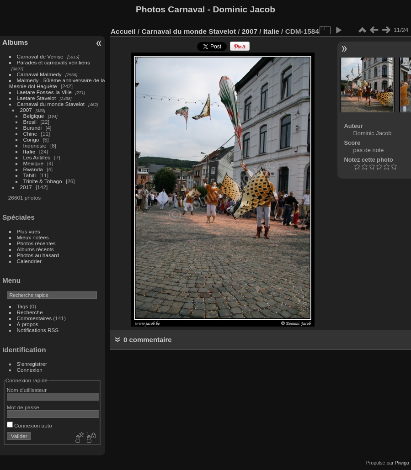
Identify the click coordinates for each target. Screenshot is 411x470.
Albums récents (35, 249)
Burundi (32, 128)
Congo (31, 140)
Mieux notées (33, 237)
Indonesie (35, 145)
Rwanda (33, 169)
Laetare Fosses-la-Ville (44, 92)
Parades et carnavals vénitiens (53, 62)
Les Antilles (37, 157)
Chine (30, 134)
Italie (29, 151)
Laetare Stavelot (36, 98)
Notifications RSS (38, 330)
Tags (22, 306)
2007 (26, 110)
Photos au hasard (38, 255)
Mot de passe (23, 407)
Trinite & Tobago (42, 181)
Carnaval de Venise (40, 56)
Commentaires (34, 318)
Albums (15, 42)
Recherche (30, 312)
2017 (26, 187)
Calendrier (29, 261)
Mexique (33, 163)
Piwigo (402, 462)
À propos (27, 324)
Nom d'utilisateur (27, 390)
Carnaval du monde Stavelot (51, 104)
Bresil (30, 122)
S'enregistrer (32, 364)
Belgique (33, 116)
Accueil (123, 31)
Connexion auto (29, 425)
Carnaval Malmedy (39, 74)
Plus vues (28, 231)
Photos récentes (36, 243)
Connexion (30, 370)
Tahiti (29, 175)
